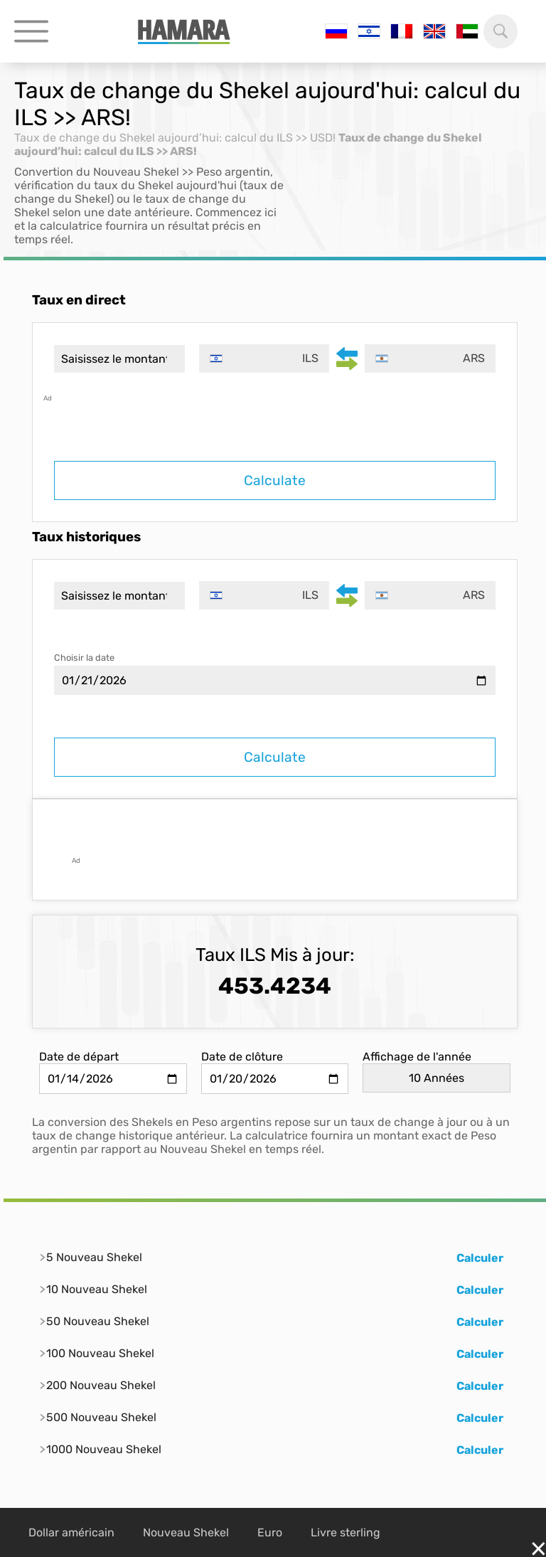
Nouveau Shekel (186, 1532)
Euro (269, 1532)
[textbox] (264, 358)
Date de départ (79, 1056)
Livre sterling (345, 1532)
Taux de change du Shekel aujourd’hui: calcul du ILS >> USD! (175, 137)
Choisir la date (84, 657)
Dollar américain (71, 1532)
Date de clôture (242, 1056)
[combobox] (264, 358)
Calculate (275, 480)
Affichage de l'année (417, 1056)
